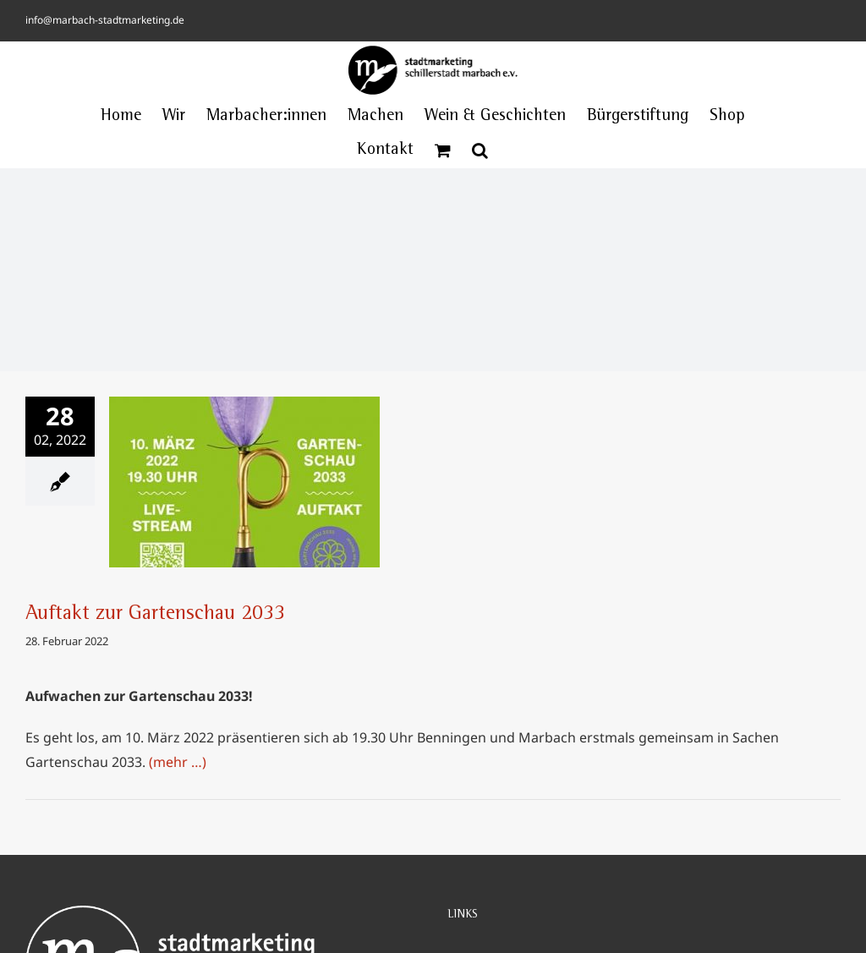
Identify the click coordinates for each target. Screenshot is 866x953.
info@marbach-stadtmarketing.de (104, 20)
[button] (480, 150)
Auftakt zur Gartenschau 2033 (155, 615)
